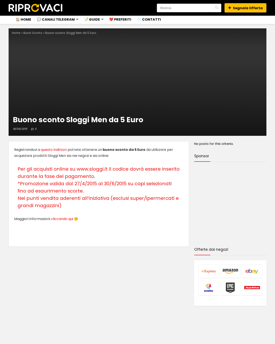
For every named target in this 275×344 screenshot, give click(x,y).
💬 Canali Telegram (56, 19)
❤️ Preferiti (120, 19)
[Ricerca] (216, 8)
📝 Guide (92, 19)
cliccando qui (62, 218)
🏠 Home (23, 19)
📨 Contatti (149, 19)
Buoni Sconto (32, 33)
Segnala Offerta (245, 8)
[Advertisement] (230, 205)
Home (16, 33)
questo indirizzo (54, 149)
